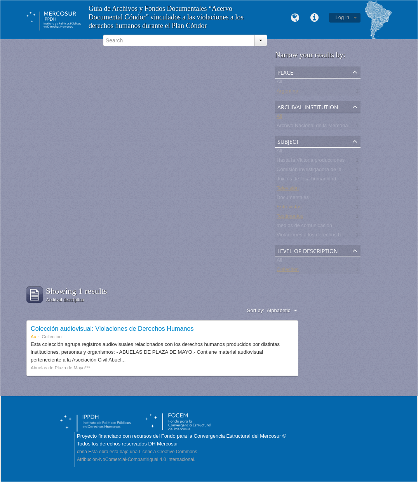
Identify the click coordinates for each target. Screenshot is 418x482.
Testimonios (290, 217)
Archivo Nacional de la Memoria (312, 127)
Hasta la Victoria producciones (311, 161)
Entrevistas (289, 208)
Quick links (314, 18)
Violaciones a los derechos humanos (318, 236)
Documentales (293, 199)
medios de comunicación (304, 227)
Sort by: (256, 310)
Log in (342, 17)
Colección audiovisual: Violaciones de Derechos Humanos (112, 328)
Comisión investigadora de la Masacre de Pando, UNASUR (343, 171)
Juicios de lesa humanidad (306, 180)
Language (295, 18)
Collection (288, 271)
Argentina (287, 92)
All (279, 83)
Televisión (288, 189)
